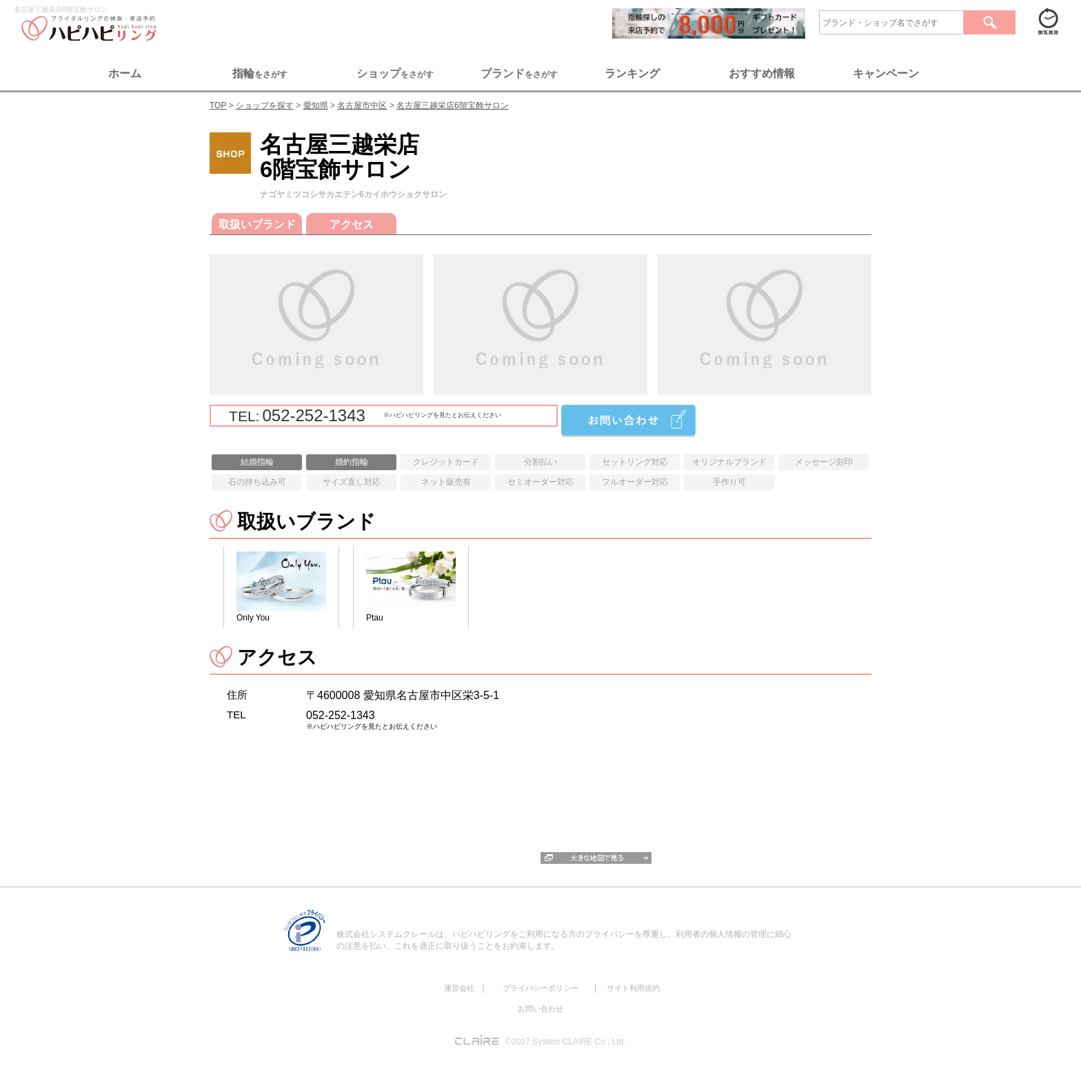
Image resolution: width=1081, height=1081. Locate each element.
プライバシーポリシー (540, 988)
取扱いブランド (257, 224)
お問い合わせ (540, 1008)
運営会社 (459, 988)
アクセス (352, 224)
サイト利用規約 (633, 988)
